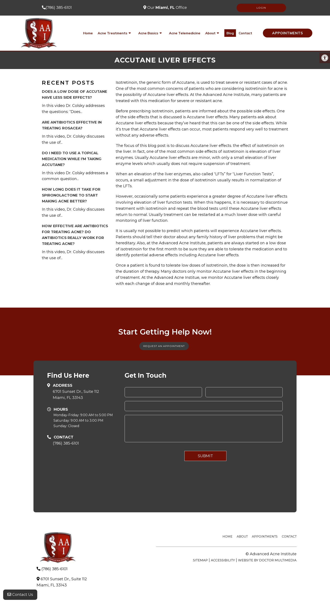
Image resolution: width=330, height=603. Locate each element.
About (210, 33)
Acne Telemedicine (184, 33)
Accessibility (223, 560)
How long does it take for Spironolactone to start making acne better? (71, 195)
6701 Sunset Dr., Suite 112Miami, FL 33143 (76, 394)
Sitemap (200, 560)
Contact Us (20, 594)
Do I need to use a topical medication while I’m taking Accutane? (71, 159)
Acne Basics (148, 33)
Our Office (166, 7)
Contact (245, 33)
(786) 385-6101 (59, 7)
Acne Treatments (112, 33)
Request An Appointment (164, 346)
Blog (230, 33)
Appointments (287, 33)
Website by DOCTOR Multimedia (267, 560)
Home (88, 33)
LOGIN (261, 7)
